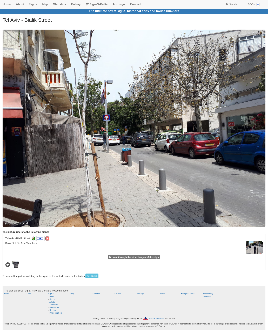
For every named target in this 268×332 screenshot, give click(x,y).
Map (45, 4)
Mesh (52, 296)
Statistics (59, 4)
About (20, 4)
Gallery (76, 4)
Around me (54, 307)
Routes (53, 310)
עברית (254, 4)
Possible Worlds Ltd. (156, 318)
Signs (33, 4)
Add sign (119, 4)
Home (7, 4)
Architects (53, 305)
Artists (52, 302)
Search (231, 4)
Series (52, 299)
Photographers (56, 313)
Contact (135, 4)
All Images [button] (92, 276)
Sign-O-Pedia (97, 4)
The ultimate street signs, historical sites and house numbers (134, 11)
